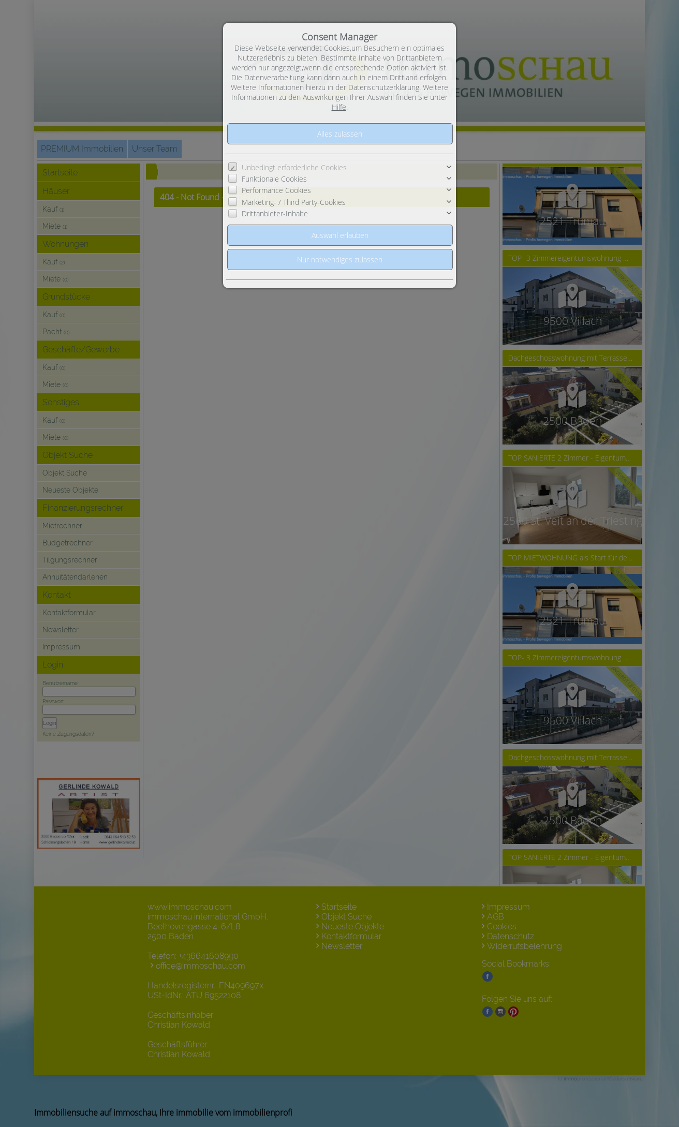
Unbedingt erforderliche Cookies (294, 167)
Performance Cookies (276, 190)
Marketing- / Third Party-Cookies (294, 202)
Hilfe (339, 107)
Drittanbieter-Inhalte (275, 213)
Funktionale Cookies (274, 179)
